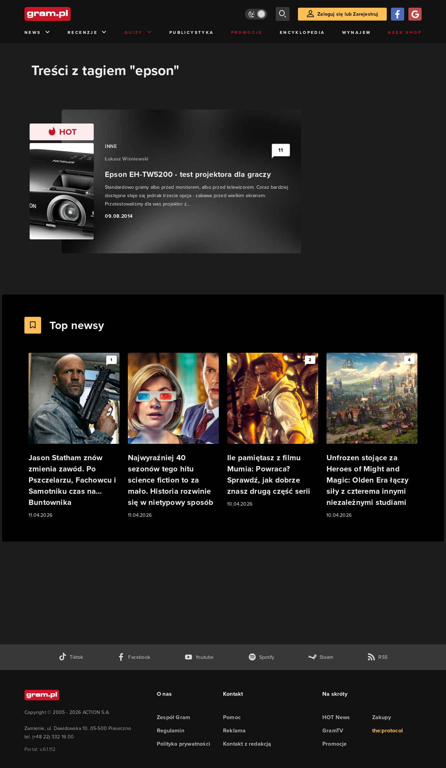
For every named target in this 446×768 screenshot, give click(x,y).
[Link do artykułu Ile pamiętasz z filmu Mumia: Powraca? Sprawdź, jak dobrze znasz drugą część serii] (272, 430)
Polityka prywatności (183, 744)
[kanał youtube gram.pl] (199, 657)
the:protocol (387, 730)
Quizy (138, 32)
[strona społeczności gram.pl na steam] (320, 657)
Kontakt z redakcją (247, 744)
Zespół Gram (173, 717)
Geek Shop (405, 32)
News (37, 32)
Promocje (247, 32)
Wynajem (356, 32)
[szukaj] (283, 14)
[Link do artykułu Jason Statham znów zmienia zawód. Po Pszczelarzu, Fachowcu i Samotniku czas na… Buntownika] (74, 436)
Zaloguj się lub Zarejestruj (347, 14)
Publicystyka (191, 32)
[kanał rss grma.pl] (377, 657)
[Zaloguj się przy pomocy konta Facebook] (397, 14)
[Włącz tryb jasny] (256, 14)
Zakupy (381, 717)
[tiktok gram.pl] (71, 657)
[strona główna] (64, 14)
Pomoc (232, 717)
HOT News (336, 717)
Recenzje (87, 32)
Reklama (234, 730)
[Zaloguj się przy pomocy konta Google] (415, 14)
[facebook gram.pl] (133, 657)
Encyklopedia (302, 32)
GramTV (332, 730)
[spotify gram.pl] (261, 657)
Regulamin (170, 730)
